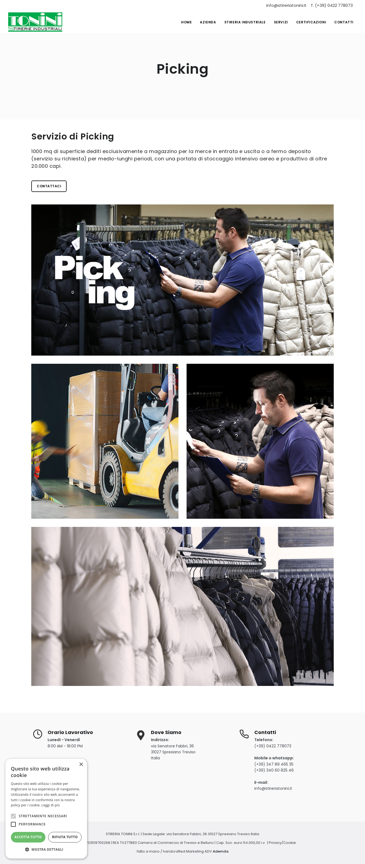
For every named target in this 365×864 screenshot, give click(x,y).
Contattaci (49, 186)
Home (186, 22)
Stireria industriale (245, 22)
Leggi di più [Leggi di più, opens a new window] (51, 805)
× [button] (81, 765)
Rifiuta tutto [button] (65, 837)
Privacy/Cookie (282, 842)
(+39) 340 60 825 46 (274, 770)
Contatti (344, 22)
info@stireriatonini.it (286, 5)
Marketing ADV (207, 851)
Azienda (208, 22)
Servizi (281, 22)
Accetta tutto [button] (28, 837)
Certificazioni (311, 22)
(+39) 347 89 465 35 (273, 764)
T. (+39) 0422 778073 (332, 5)
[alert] (46, 809)
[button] (46, 849)
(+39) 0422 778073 (272, 746)
